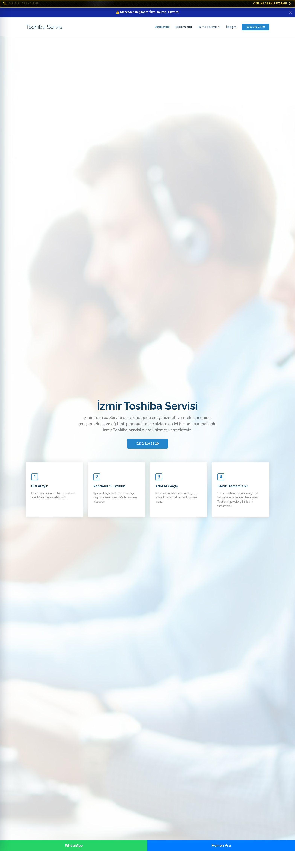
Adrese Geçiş (166, 486)
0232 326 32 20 (255, 26)
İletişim (231, 27)
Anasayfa (162, 27)
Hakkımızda (182, 27)
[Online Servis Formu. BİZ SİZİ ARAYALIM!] (147, 3)
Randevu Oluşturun (109, 486)
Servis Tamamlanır (232, 486)
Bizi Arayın (39, 486)
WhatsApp (74, 845)
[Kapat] (290, 12)
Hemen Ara (221, 845)
